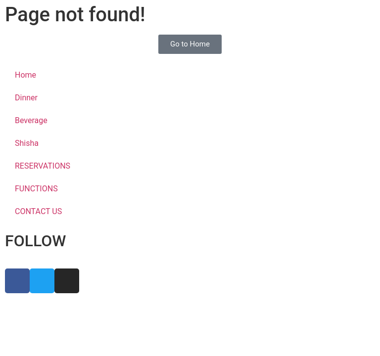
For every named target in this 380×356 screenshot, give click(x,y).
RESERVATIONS (42, 166)
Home (25, 75)
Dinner (26, 97)
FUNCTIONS (36, 188)
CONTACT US (38, 211)
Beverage (31, 120)
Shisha (27, 143)
